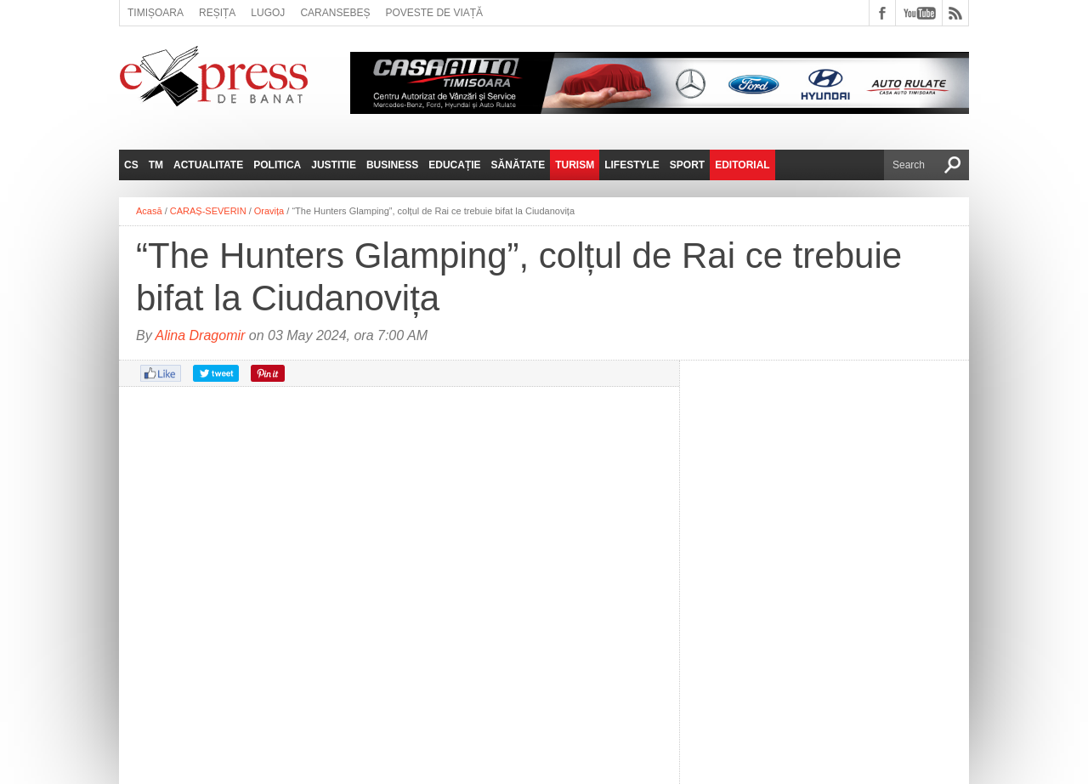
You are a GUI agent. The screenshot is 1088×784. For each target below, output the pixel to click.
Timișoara (156, 13)
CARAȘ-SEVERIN (208, 211)
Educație (454, 165)
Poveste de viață (434, 13)
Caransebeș (335, 13)
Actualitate (208, 165)
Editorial (742, 165)
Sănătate (518, 165)
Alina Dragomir (201, 335)
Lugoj (268, 13)
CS (131, 165)
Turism (574, 165)
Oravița (269, 211)
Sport (687, 165)
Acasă (149, 211)
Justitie (333, 165)
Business (392, 165)
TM (156, 165)
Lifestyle (632, 165)
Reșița (217, 13)
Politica (277, 165)
